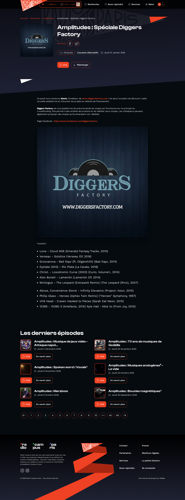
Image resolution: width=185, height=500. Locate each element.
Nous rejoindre (114, 4)
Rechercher (92, 4)
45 (110, 415)
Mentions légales (152, 453)
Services (134, 4)
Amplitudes (48, 18)
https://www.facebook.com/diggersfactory (75, 121)
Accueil (24, 18)
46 (117, 415)
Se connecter (150, 468)
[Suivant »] (124, 415)
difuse (162, 478)
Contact (124, 445)
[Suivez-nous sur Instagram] (27, 471)
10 (96, 415)
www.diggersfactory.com (95, 98)
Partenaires (126, 453)
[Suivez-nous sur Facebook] (22, 471)
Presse (146, 445)
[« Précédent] (24, 415)
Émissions (35, 18)
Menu (149, 4)
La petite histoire (152, 460)
